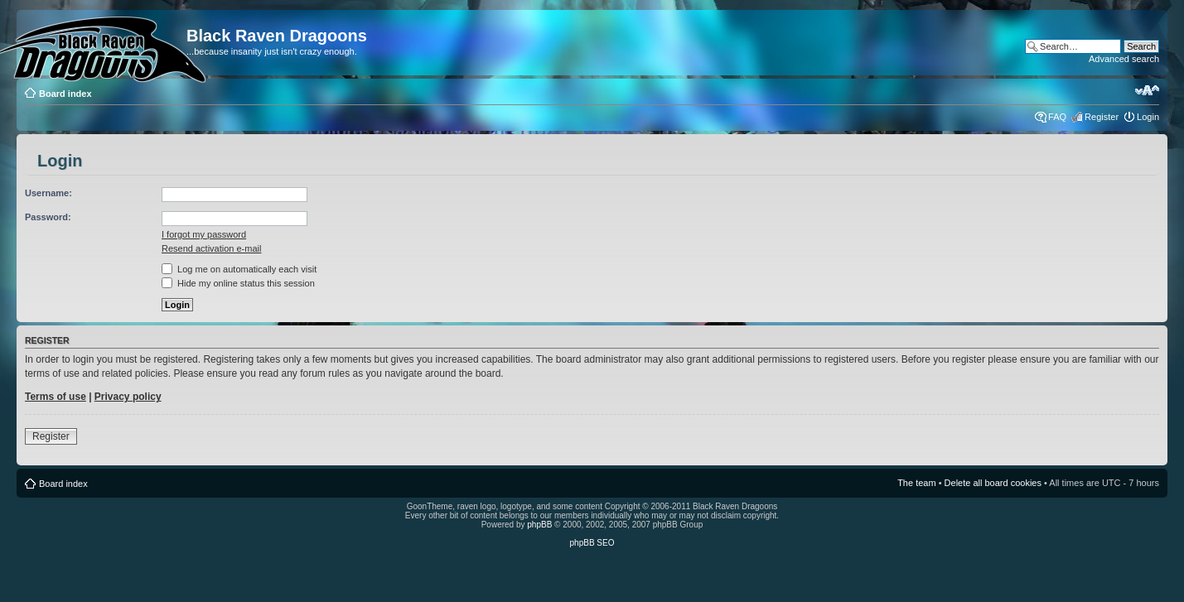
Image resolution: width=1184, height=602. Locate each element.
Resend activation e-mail (211, 248)
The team (916, 483)
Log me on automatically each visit (239, 269)
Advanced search (1124, 59)
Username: (48, 193)
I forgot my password (204, 234)
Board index (65, 94)
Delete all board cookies (993, 483)
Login (1148, 117)
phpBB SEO (592, 542)
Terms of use (55, 396)
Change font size (1147, 90)
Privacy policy (128, 396)
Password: (48, 217)
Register (1102, 117)
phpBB (539, 524)
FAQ (1057, 117)
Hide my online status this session (238, 283)
